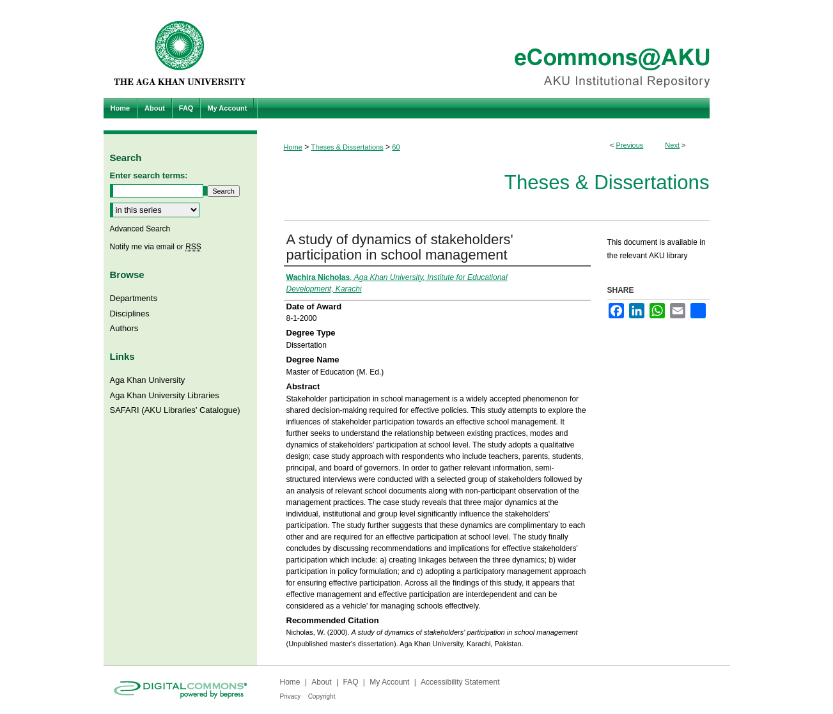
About (321, 682)
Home (293, 147)
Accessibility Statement (460, 682)
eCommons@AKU (493, 49)
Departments (133, 298)
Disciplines (130, 313)
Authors (124, 328)
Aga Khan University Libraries (164, 395)
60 (396, 147)
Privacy (290, 696)
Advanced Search (140, 228)
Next (672, 145)
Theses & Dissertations (347, 147)
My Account (389, 682)
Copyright (322, 696)
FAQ (350, 682)
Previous (630, 145)
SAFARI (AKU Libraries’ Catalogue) (175, 410)
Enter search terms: (149, 175)
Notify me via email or (155, 246)
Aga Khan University (147, 380)
